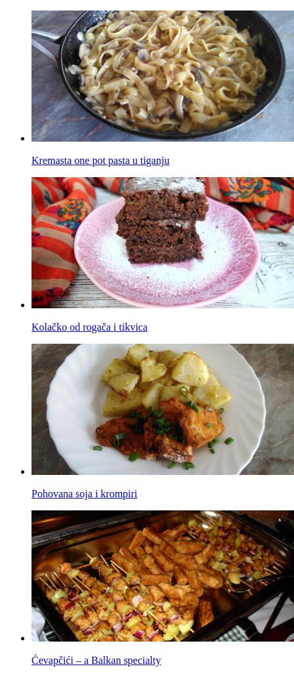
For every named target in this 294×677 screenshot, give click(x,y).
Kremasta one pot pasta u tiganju (100, 160)
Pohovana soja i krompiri (84, 493)
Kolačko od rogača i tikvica (90, 327)
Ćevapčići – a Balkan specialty (96, 660)
